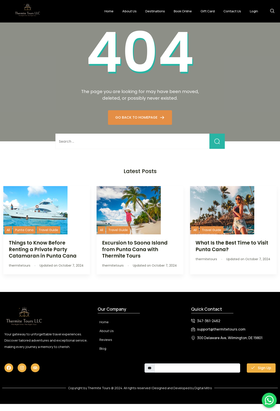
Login (254, 11)
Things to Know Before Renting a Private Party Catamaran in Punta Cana (43, 256)
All (8, 237)
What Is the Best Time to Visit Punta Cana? (232, 253)
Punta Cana (24, 237)
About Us (129, 11)
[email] (197, 375)
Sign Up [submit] (261, 374)
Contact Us (232, 11)
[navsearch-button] (272, 11)
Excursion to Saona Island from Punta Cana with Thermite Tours (135, 256)
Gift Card (208, 11)
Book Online (183, 11)
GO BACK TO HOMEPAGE (136, 124)
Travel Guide (48, 237)
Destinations (155, 11)
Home (108, 11)
